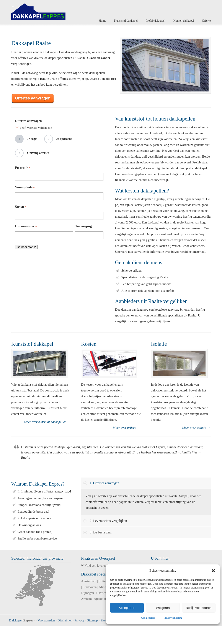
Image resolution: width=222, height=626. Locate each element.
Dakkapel (16, 620)
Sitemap (92, 620)
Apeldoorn (101, 598)
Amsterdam (88, 581)
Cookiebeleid (148, 617)
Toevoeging (83, 226)
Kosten (88, 344)
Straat (20, 206)
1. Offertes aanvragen (104, 483)
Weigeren (163, 608)
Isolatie (159, 344)
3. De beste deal (101, 532)
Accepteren (127, 608)
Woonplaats (25, 187)
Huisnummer (26, 226)
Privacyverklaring (173, 617)
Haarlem (102, 593)
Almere (103, 587)
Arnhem (86, 598)
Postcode (22, 167)
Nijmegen (87, 593)
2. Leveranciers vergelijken (108, 521)
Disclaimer (64, 620)
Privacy (80, 620)
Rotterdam (105, 581)
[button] (213, 571)
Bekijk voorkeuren (199, 608)
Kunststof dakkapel (32, 344)
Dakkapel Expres (38, 10)
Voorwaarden (46, 620)
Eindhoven (90, 587)
